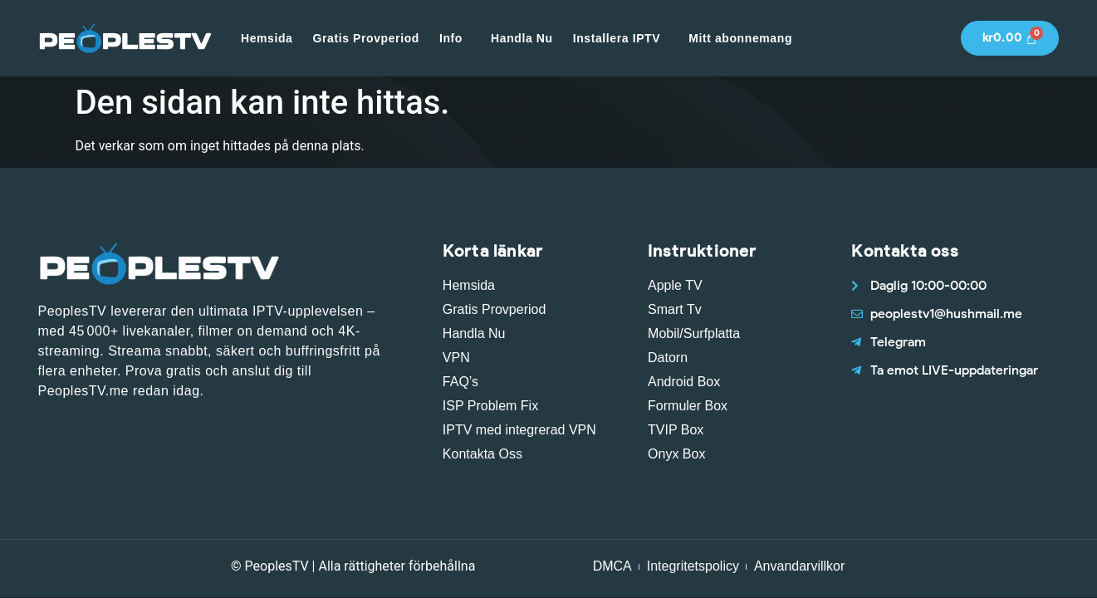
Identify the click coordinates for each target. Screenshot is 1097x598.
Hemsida (267, 38)
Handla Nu (522, 38)
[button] (455, 38)
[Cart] (1010, 38)
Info (451, 38)
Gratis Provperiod (366, 38)
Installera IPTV (616, 38)
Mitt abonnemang (740, 38)
